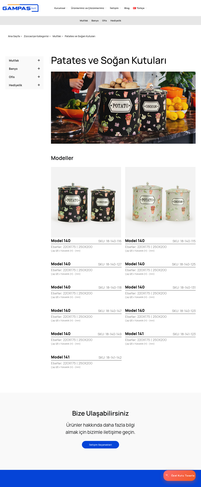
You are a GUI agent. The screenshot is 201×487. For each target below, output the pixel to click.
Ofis (12, 77)
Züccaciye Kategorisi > (37, 36)
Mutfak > (58, 36)
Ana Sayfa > (15, 36)
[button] (24, 60)
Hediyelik (15, 85)
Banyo (13, 69)
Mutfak (14, 60)
